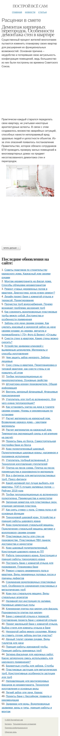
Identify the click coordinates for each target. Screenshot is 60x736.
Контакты (8, 724)
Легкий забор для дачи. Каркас (24, 692)
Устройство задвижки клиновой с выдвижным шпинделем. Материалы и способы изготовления (25, 350)
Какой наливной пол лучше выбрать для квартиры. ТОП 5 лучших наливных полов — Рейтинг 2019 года (28, 487)
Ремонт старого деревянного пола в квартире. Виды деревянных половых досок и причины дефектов (29, 574)
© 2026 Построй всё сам (14, 720)
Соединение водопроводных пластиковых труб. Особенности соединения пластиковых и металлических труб (29, 586)
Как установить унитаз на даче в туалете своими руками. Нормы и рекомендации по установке (28, 411)
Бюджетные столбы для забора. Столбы (30, 665)
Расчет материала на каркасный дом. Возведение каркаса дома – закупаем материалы (26, 422)
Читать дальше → (11, 248)
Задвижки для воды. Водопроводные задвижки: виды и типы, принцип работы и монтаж (27, 708)
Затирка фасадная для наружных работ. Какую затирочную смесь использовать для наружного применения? (28, 658)
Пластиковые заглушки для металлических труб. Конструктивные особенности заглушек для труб (29, 673)
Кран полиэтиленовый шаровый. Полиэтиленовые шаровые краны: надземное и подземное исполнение (30, 452)
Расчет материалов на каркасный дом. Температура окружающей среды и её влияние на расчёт (29, 433)
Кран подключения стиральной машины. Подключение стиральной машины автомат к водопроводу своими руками (28, 529)
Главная (17, 12)
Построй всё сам (30, 6)
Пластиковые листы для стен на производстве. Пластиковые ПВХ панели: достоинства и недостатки (26, 540)
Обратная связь (11, 732)
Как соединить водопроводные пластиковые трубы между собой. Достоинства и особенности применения (29, 315)
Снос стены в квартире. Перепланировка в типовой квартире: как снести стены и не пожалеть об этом (29, 369)
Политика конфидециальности (16, 728)
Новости (30, 12)
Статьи (42, 12)
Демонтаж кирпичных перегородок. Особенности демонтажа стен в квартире (28, 30)
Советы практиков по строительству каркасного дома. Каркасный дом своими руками (26, 274)
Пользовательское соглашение (24, 724)
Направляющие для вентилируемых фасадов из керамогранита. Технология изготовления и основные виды (25, 685)
